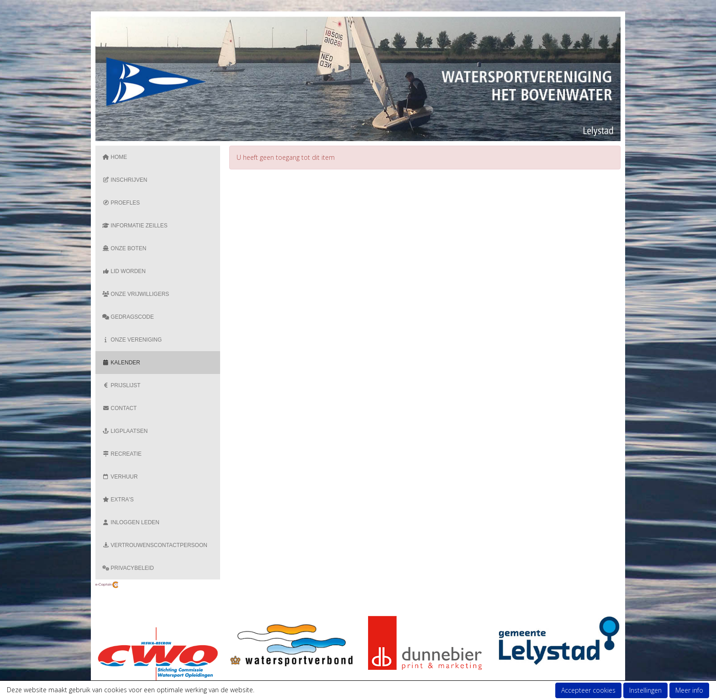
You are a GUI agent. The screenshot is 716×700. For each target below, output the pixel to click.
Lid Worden (124, 271)
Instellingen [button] (645, 690)
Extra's (118, 499)
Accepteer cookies (588, 690)
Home (114, 157)
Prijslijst (121, 385)
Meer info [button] (689, 690)
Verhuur (120, 477)
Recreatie (122, 454)
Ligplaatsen (124, 431)
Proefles (121, 203)
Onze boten (124, 248)
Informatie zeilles (135, 225)
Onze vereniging (132, 340)
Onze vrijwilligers (135, 294)
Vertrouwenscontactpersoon (154, 545)
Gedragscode (128, 317)
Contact (119, 408)
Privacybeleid (128, 568)
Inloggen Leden (130, 522)
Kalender (121, 362)
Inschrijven (124, 180)
